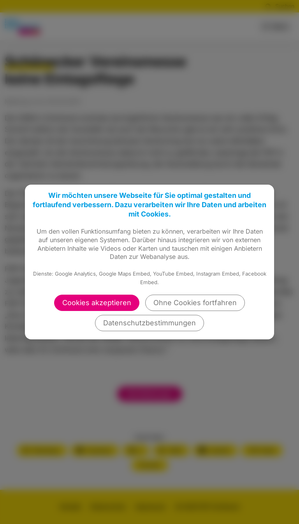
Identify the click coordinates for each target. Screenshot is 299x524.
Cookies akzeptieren (96, 303)
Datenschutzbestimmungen (149, 323)
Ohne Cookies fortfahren (195, 303)
